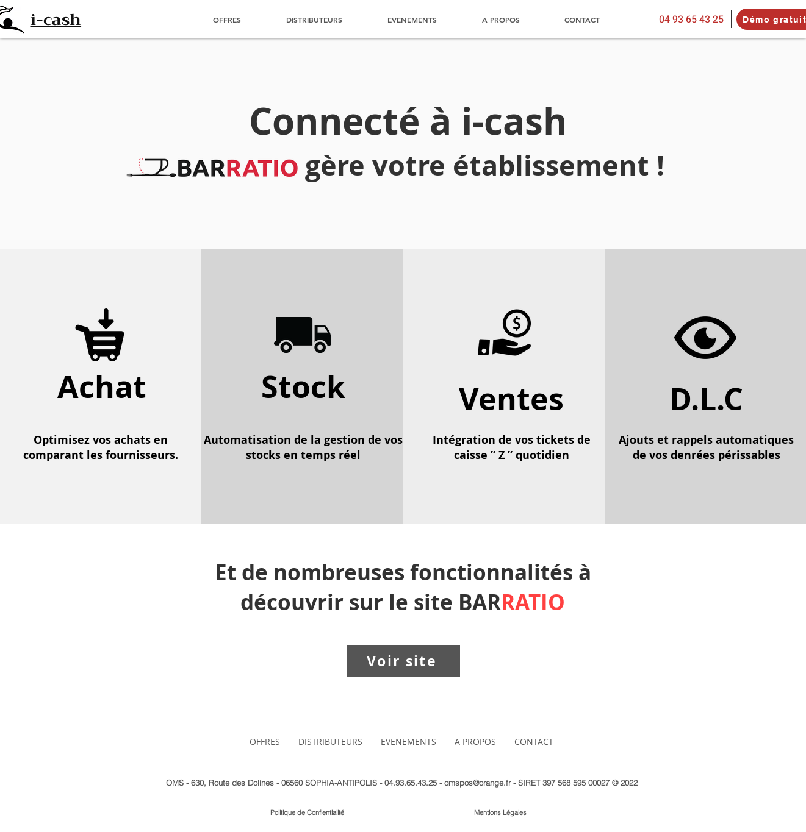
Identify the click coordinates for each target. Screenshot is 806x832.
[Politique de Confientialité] (307, 813)
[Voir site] (403, 661)
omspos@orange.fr (477, 783)
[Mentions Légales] (501, 813)
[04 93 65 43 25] (691, 19)
